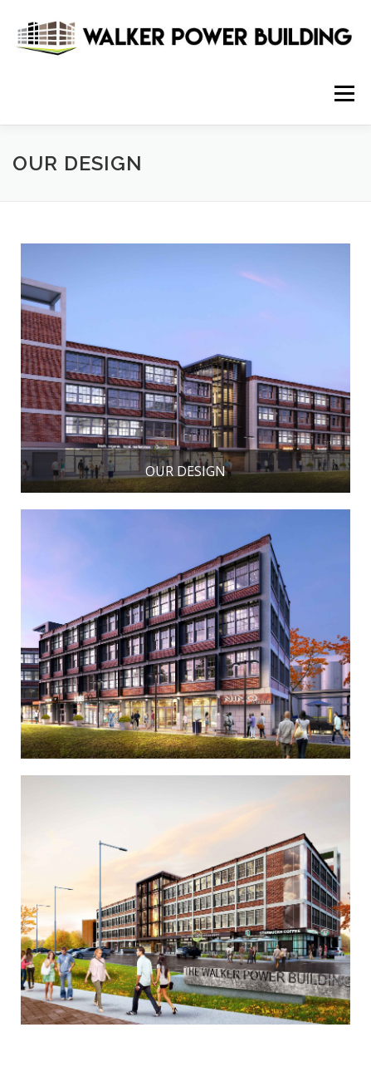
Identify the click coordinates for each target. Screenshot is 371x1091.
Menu (343, 93)
